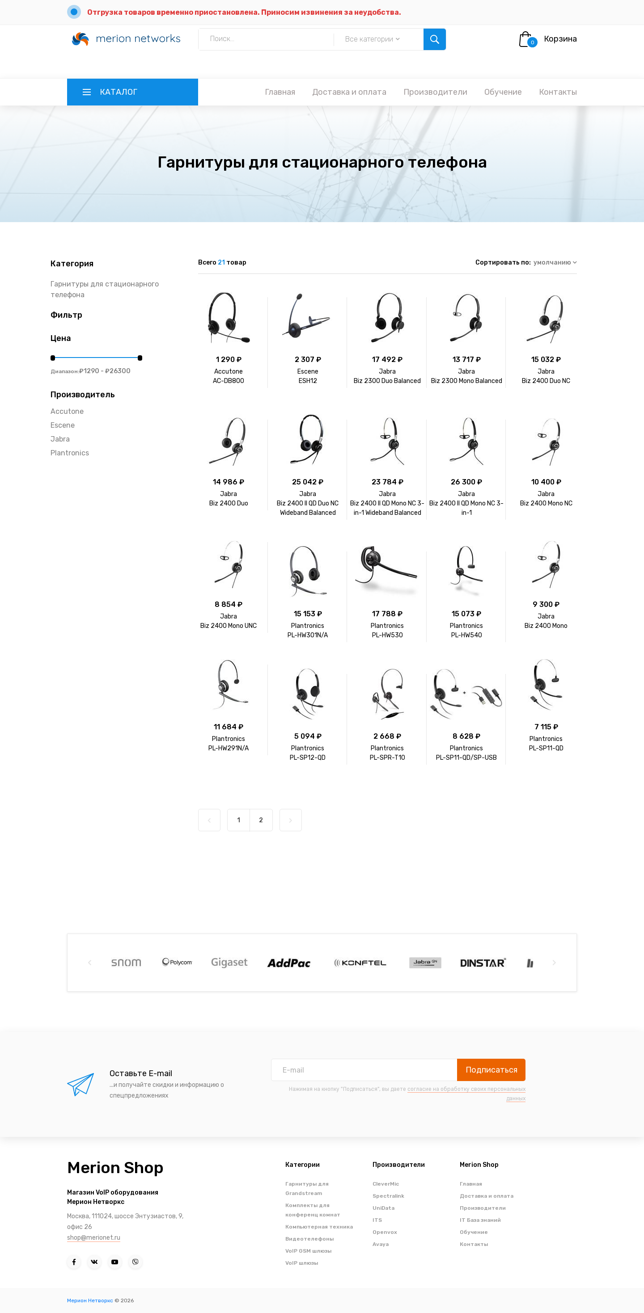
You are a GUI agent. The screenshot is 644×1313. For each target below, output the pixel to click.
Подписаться (491, 1070)
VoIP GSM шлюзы (308, 1251)
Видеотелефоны (309, 1239)
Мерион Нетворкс (90, 1300)
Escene (63, 425)
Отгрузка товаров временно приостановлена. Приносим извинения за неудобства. (244, 12)
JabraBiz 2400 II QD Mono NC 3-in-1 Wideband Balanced (387, 503)
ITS (377, 1220)
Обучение (503, 92)
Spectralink (388, 1196)
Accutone (67, 411)
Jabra (60, 439)
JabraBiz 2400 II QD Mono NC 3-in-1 (466, 503)
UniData (383, 1208)
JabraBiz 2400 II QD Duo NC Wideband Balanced (308, 503)
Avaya (381, 1244)
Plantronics (70, 453)
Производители (435, 92)
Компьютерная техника (319, 1227)
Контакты (558, 92)
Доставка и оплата (349, 92)
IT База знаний (480, 1220)
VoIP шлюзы (301, 1263)
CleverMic (386, 1184)
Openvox (385, 1232)
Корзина (560, 39)
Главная (280, 92)
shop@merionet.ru (93, 1237)
